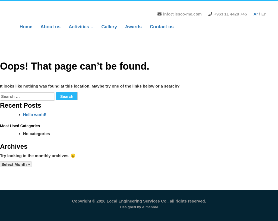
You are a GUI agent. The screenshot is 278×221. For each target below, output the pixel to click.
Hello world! (34, 114)
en (264, 14)
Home (26, 26)
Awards (133, 26)
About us (50, 26)
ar (256, 14)
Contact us (162, 26)
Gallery (109, 26)
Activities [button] (81, 26)
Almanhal (150, 207)
